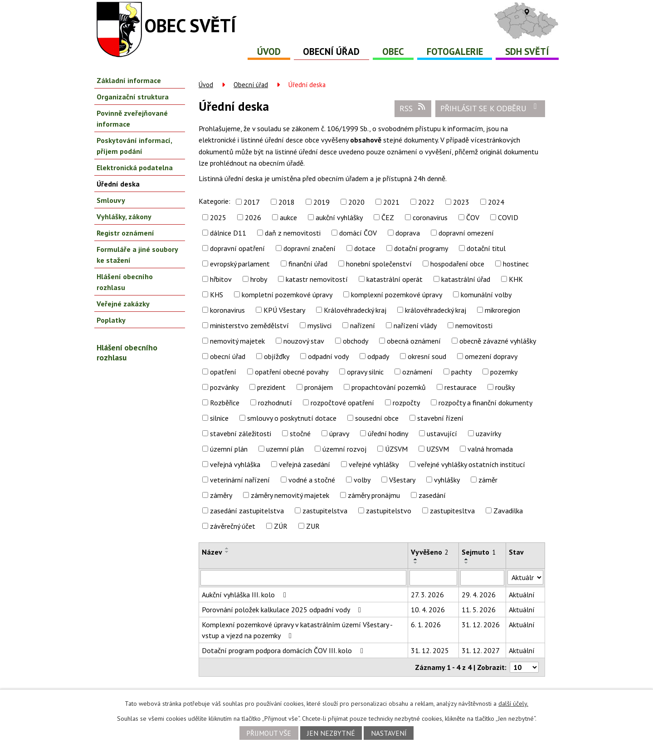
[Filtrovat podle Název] (303, 578)
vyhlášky (447, 479)
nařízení (362, 325)
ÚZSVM (396, 448)
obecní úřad (227, 356)
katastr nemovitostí (317, 279)
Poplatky (111, 320)
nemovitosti (473, 325)
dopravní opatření (237, 248)
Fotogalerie (455, 51)
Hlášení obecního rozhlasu (125, 282)
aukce (288, 217)
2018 (286, 202)
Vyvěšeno (429, 551)
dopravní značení (309, 248)
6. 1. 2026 (426, 624)
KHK (516, 279)
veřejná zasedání (304, 464)
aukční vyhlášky (339, 217)
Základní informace (129, 80)
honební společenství (379, 263)
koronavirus (227, 310)
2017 (252, 202)
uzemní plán (285, 448)
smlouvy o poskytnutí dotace (291, 418)
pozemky (503, 371)
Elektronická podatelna (135, 167)
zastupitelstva (324, 510)
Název (212, 551)
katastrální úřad (465, 279)
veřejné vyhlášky (374, 464)
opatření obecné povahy (291, 371)
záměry (221, 495)
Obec (393, 51)
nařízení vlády (415, 325)
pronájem (318, 387)
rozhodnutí (275, 402)
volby (362, 479)
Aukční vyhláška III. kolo (245, 594)
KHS (216, 294)
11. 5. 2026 (479, 609)
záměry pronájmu (374, 495)
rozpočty (406, 402)
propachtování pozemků (388, 387)
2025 (218, 217)
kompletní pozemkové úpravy (287, 294)
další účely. (513, 703)
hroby (258, 279)
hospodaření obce (457, 263)
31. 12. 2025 (430, 650)
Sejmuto (479, 551)
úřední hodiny (388, 433)
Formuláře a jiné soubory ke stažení (137, 255)
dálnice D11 (228, 232)
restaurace (460, 387)
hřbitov (221, 279)
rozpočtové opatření (342, 402)
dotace (364, 248)
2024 (496, 202)
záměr (487, 479)
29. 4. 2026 (479, 594)
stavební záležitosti (240, 433)
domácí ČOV (358, 232)
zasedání (432, 495)
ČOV (472, 217)
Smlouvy (111, 200)
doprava (407, 232)
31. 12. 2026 (481, 624)
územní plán (229, 448)
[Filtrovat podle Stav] (525, 577)
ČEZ (387, 217)
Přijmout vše (268, 733)
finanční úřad (307, 263)
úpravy (339, 433)
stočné (300, 433)
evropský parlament (240, 263)
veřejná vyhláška (235, 464)
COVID (508, 217)
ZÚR (281, 526)
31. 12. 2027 (481, 650)
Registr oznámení (125, 232)
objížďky (276, 356)
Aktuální (522, 594)
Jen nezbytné (331, 733)
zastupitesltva (452, 510)
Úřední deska (118, 183)
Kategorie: (214, 201)
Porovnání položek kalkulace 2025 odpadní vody (283, 609)
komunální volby (486, 294)
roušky (505, 387)
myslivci (319, 325)
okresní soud (427, 356)
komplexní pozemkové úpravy (396, 294)
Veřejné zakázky (123, 303)
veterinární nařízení (240, 479)
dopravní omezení (466, 232)
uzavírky (488, 433)
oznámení (417, 371)
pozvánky (224, 387)
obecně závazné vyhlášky (497, 340)
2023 (461, 202)
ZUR (313, 526)
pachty (461, 371)
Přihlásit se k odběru (490, 108)
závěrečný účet (232, 526)
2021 (391, 202)
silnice (219, 418)
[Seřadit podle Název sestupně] (227, 552)
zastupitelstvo (388, 510)
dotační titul (486, 248)
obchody (355, 340)
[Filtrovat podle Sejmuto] (482, 578)
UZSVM (437, 448)
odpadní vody (328, 356)
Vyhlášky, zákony (124, 216)
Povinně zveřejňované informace (132, 118)
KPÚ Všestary (284, 310)
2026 (253, 217)
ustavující (442, 433)
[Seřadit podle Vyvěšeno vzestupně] (416, 559)
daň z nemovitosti (293, 232)
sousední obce (377, 418)
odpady (378, 356)
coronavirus (430, 217)
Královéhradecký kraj (355, 310)
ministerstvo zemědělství (249, 325)
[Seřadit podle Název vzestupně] (227, 548)
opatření (223, 371)
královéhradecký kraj (435, 310)
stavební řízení (440, 418)
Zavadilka (508, 510)
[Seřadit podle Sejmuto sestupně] (467, 563)
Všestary (402, 479)
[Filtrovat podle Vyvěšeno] (433, 578)
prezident (271, 387)
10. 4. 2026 (428, 609)
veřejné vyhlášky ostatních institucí (471, 464)
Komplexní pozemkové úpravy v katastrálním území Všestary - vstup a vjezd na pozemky (297, 630)
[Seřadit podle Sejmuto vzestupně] (467, 559)
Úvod (269, 51)
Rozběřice (224, 402)
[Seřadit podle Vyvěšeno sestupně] (416, 563)
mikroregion (502, 310)
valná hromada (490, 448)
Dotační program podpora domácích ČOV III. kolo (284, 650)
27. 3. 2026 (427, 594)
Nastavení (389, 733)
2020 (356, 202)
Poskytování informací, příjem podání (134, 146)
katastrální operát (394, 279)
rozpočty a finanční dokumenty (485, 402)
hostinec (516, 263)
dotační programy (421, 248)
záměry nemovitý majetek (290, 495)
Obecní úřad (331, 51)
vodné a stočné (311, 479)
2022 (426, 202)
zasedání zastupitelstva (247, 510)
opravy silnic (365, 371)
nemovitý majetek (237, 340)
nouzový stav (303, 340)
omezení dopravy (491, 356)
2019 (321, 202)
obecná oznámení (414, 340)
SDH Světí (527, 51)
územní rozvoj (344, 448)
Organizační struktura (133, 96)
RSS (413, 108)
